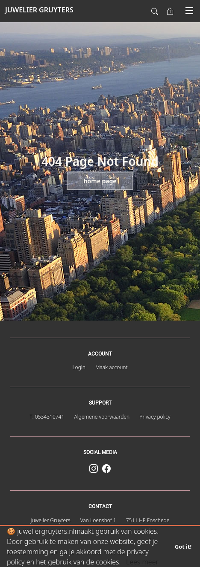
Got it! (183, 546)
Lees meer (142, 562)
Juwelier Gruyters (51, 520)
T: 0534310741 (46, 416)
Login (78, 367)
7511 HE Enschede (148, 520)
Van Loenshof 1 (98, 520)
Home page (100, 181)
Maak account (111, 367)
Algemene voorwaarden (101, 416)
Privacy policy (154, 416)
